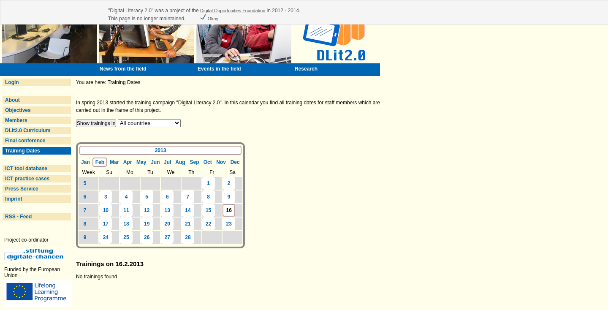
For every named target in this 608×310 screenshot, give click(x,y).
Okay (209, 18)
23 (229, 224)
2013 (160, 150)
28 (187, 237)
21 (187, 224)
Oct (208, 162)
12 (146, 210)
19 (146, 224)
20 (167, 224)
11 (126, 210)
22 (208, 224)
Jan (85, 162)
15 (208, 210)
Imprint (13, 199)
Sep (194, 162)
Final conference (25, 141)
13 (167, 210)
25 (126, 237)
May (141, 162)
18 (126, 224)
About (12, 100)
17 (106, 224)
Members (16, 120)
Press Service (21, 189)
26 (146, 237)
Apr (127, 162)
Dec (235, 162)
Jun (155, 162)
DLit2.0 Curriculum (27, 130)
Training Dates (22, 151)
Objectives (18, 110)
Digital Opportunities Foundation (232, 10)
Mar (114, 162)
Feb (99, 162)
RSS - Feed (18, 217)
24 (106, 237)
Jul (167, 162)
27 (167, 237)
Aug (180, 162)
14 (187, 210)
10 (106, 210)
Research (306, 69)
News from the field (123, 69)
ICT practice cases (27, 179)
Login (12, 82)
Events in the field (219, 69)
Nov (221, 162)
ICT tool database (26, 168)
